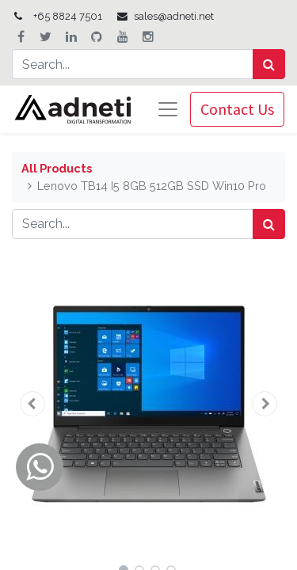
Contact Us (237, 109)
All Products (56, 168)
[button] (32, 404)
